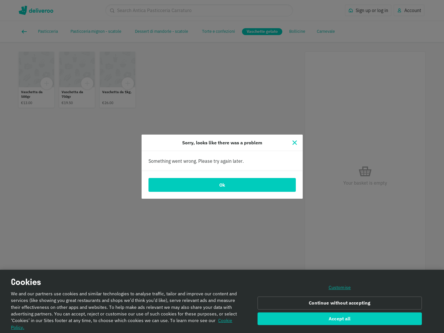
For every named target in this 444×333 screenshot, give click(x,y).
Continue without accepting (339, 306)
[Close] (294, 142)
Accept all (340, 322)
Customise (340, 291)
